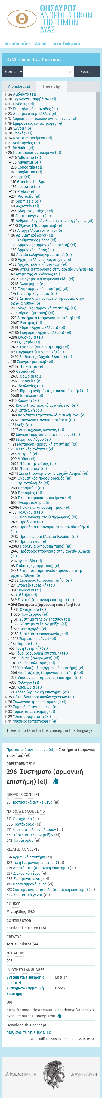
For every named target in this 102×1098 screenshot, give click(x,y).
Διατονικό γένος (24, 873)
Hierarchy (51, 86)
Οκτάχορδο (19, 819)
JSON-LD (44, 1032)
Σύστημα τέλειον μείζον (30, 835)
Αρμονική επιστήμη (26, 857)
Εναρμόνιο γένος (24, 879)
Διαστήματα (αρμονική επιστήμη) (38, 868)
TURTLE (29, 1032)
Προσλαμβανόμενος (27, 884)
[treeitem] (24, 94)
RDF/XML (14, 1032)
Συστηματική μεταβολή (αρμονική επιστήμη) (47, 889)
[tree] (50, 408)
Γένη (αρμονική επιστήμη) (32, 862)
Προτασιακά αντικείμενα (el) (31, 749)
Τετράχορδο (20, 840)
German (13, 71)
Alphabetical (19, 86)
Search (86, 71)
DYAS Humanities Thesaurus (34, 59)
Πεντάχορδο (20, 824)
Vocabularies (18, 43)
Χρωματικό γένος (25, 895)
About (41, 43)
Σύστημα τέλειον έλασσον (31, 829)
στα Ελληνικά (67, 43)
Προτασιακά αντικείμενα (29, 802)
